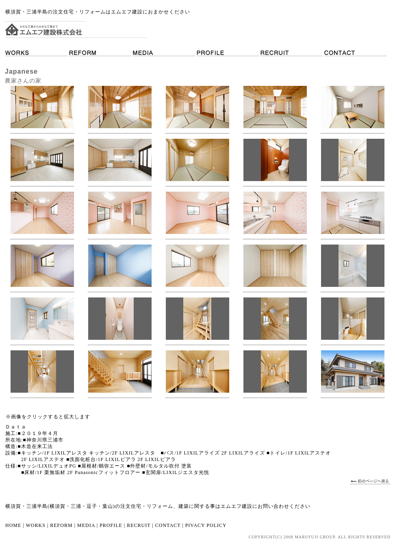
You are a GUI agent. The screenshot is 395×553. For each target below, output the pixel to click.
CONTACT (167, 525)
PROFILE (111, 525)
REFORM (61, 525)
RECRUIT (138, 525)
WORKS (36, 525)
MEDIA (86, 525)
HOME (13, 525)
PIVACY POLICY (206, 525)
